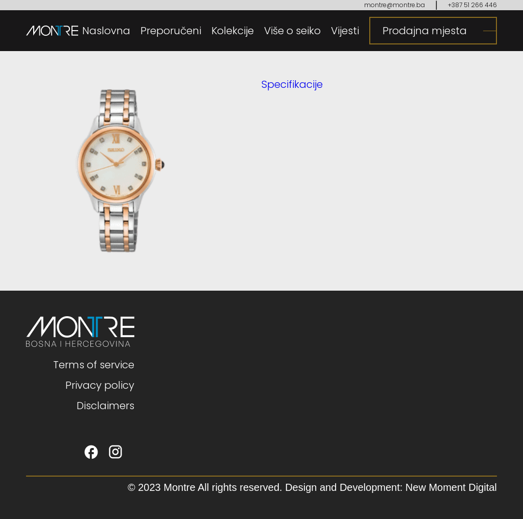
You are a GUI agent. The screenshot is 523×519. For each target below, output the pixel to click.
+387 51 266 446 (472, 5)
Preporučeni (170, 30)
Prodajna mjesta (425, 30)
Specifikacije (292, 84)
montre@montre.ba (394, 5)
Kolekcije (232, 30)
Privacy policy (99, 385)
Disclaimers (105, 405)
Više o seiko (292, 30)
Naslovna (106, 30)
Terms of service (93, 365)
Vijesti (345, 30)
